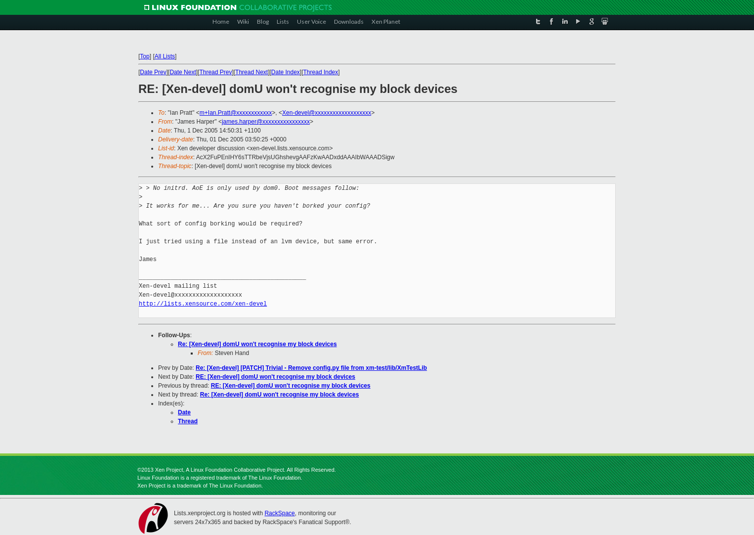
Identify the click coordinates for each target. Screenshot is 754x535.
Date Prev (153, 72)
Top (144, 56)
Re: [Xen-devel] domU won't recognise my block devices (257, 344)
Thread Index (320, 72)
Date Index (285, 72)
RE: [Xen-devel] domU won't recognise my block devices (275, 376)
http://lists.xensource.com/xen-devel (203, 304)
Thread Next (251, 72)
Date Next (182, 72)
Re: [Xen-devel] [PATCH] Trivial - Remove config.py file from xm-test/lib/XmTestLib (311, 367)
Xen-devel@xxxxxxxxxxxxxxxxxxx (326, 112)
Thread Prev (215, 72)
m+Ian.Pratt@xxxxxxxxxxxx (236, 112)
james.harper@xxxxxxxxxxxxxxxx (266, 121)
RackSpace (279, 513)
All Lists (165, 56)
